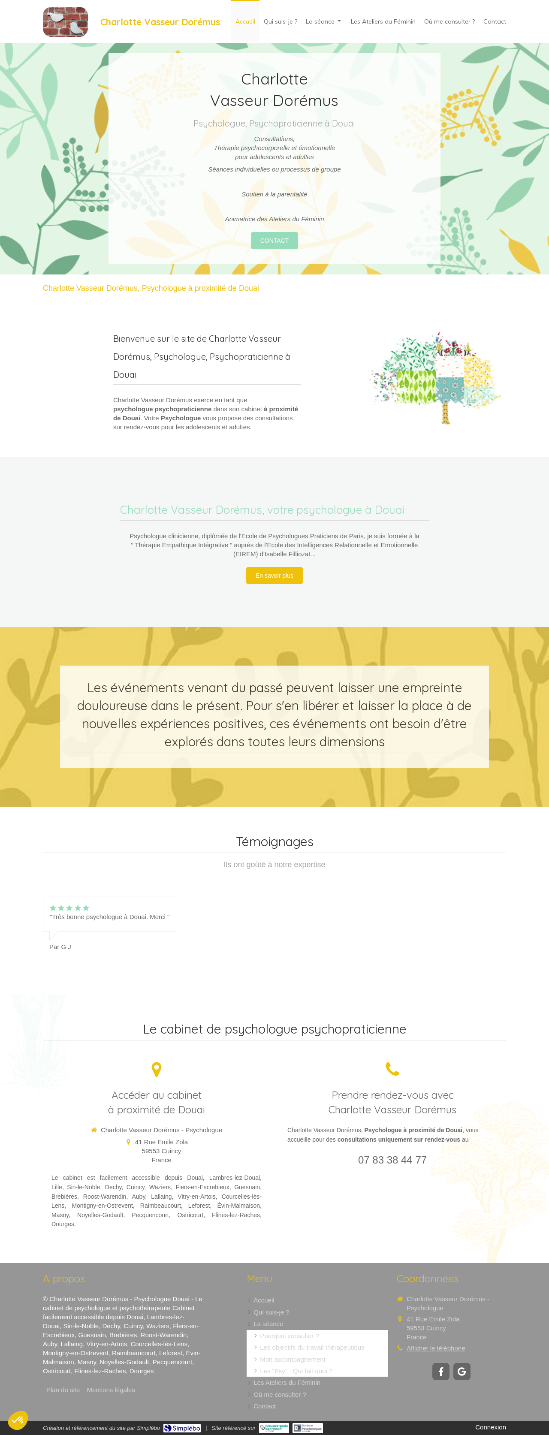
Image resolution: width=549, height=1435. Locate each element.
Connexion (490, 1427)
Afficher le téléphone (436, 1348)
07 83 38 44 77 (392, 1160)
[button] (18, 1420)
